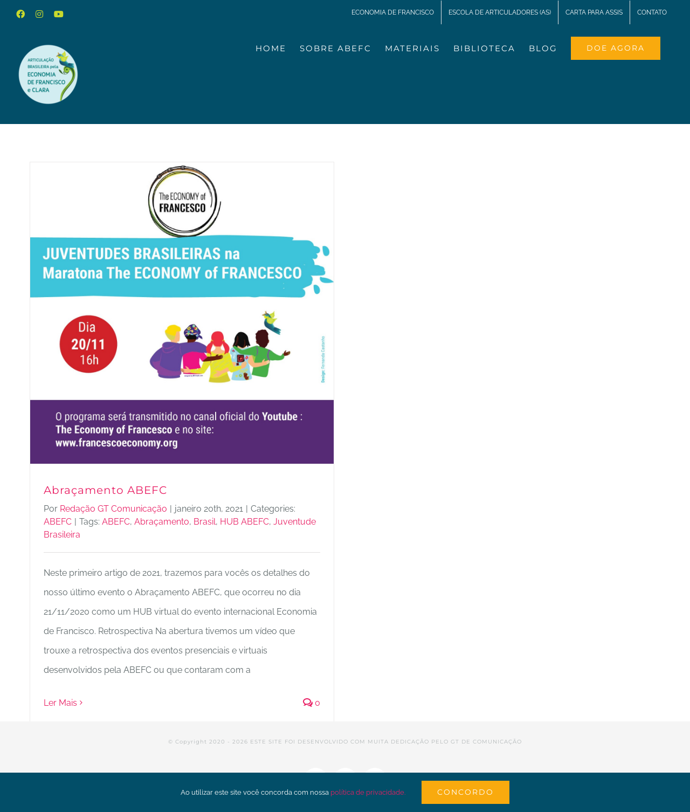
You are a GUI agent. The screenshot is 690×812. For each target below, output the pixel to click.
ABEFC (58, 522)
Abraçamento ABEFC (105, 490)
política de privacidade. (367, 792)
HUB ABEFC (244, 522)
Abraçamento (161, 522)
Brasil (205, 522)
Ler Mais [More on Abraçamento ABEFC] (60, 703)
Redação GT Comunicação (113, 509)
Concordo (465, 792)
